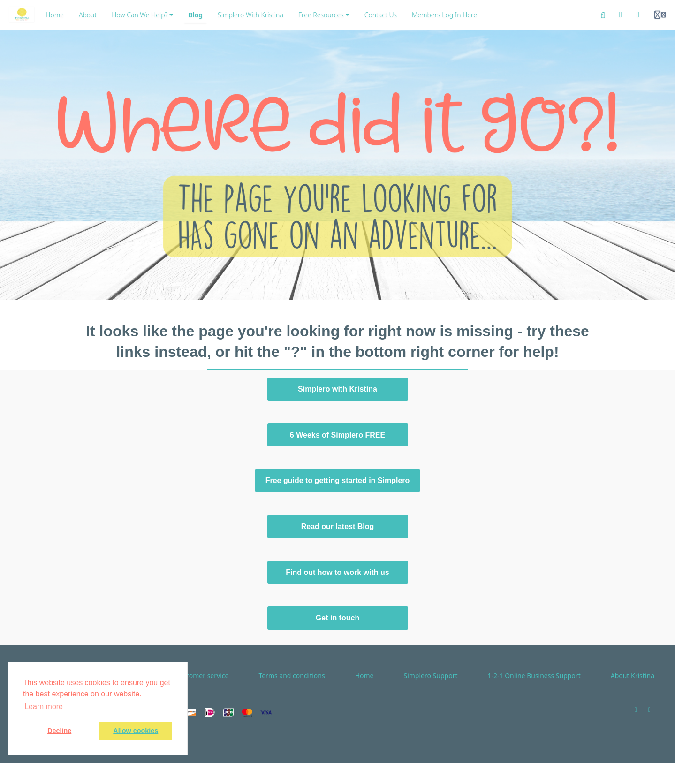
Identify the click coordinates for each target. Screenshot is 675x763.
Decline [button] (59, 730)
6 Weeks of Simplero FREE (337, 435)
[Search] (603, 15)
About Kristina (632, 675)
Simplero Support (430, 675)
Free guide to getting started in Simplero (337, 480)
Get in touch (337, 618)
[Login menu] (660, 15)
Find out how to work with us (337, 572)
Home (364, 675)
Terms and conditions (291, 675)
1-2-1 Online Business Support (533, 675)
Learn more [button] (43, 706)
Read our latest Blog (337, 526)
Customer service (202, 675)
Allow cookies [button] (135, 730)
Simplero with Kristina (337, 389)
